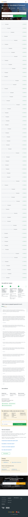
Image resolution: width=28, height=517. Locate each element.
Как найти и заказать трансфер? (7, 431)
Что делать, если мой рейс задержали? (8, 446)
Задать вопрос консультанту (16, 462)
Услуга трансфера (4, 499)
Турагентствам (10, 500)
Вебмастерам (9, 502)
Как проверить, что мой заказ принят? (8, 443)
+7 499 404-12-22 (14, 469)
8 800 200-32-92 (4, 469)
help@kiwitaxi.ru (5, 462)
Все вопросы (5, 453)
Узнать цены (20, 15)
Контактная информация (3, 504)
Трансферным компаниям (9, 498)
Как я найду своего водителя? (7, 449)
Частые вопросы (4, 501)
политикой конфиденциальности (16, 486)
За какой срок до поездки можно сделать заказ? (10, 440)
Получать (21, 483)
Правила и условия (15, 514)
